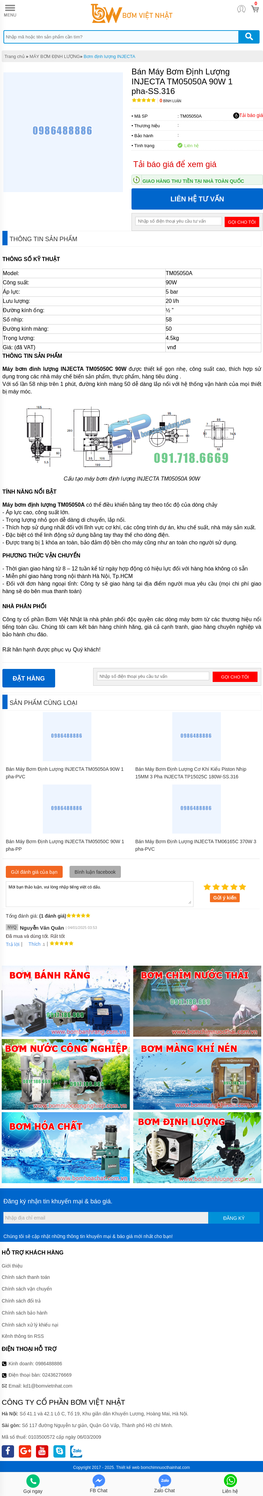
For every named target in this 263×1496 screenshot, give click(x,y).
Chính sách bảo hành (24, 1313)
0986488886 (49, 1363)
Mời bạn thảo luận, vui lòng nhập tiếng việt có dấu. (99, 893)
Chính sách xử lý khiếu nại (30, 1325)
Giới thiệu (12, 1266)
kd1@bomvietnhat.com (47, 1386)
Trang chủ (14, 56)
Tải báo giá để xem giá (174, 164)
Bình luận (170, 101)
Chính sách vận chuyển (27, 1289)
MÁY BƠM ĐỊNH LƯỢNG (54, 56)
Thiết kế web (128, 1467)
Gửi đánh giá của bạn (34, 872)
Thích (32, 944)
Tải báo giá (248, 116)
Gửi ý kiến (225, 897)
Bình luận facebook (95, 872)
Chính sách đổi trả (21, 1301)
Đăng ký (234, 1218)
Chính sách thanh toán (26, 1277)
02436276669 (57, 1375)
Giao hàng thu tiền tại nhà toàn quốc (193, 181)
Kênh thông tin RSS (23, 1336)
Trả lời (13, 944)
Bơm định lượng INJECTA (109, 56)
